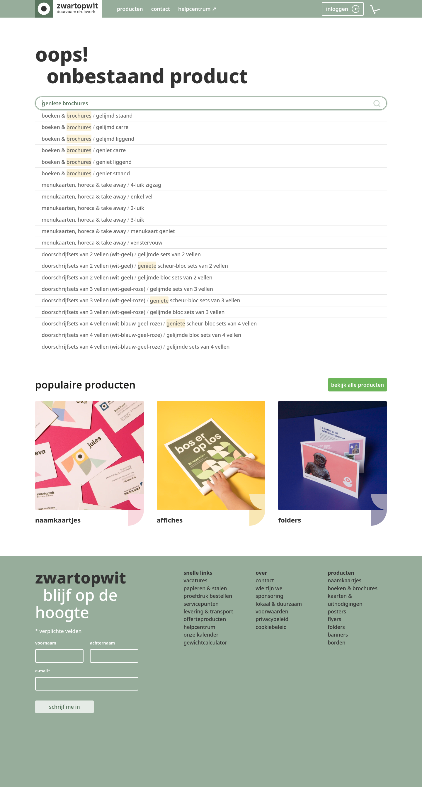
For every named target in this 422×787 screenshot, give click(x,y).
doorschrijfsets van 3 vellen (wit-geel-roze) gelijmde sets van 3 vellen (127, 288)
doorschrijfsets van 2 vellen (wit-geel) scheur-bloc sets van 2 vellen (135, 266)
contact (160, 8)
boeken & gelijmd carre (85, 127)
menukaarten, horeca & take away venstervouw (102, 242)
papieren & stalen (205, 587)
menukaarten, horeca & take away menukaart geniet (108, 231)
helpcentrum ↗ (197, 8)
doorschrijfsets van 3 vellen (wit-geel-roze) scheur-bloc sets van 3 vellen (141, 300)
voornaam (45, 643)
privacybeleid (272, 619)
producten (130, 8)
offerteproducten (204, 619)
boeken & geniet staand (86, 173)
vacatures (195, 580)
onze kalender (200, 634)
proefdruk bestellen (207, 595)
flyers (334, 619)
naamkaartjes (344, 580)
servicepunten (201, 603)
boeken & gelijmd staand (87, 115)
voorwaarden (272, 611)
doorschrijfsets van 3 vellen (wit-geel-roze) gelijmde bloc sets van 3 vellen (133, 312)
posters (337, 611)
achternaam (102, 643)
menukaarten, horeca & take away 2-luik (93, 207)
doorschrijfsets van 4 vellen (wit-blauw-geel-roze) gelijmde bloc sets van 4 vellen (141, 334)
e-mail (42, 671)
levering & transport (208, 611)
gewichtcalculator (205, 642)
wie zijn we (269, 587)
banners (338, 634)
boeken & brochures (352, 587)
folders (336, 626)
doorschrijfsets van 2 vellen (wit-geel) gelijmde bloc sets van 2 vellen (127, 277)
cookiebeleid (271, 626)
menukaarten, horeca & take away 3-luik (93, 219)
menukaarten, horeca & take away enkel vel (97, 196)
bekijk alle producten (357, 384)
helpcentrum (199, 626)
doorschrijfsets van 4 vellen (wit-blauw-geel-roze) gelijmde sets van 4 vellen (136, 346)
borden (337, 642)
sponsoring (269, 595)
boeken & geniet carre (84, 150)
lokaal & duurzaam (279, 603)
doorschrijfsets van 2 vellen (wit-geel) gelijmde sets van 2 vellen (121, 254)
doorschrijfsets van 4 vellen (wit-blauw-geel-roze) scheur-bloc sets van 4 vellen (149, 323)
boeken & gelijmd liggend (88, 139)
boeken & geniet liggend (87, 162)
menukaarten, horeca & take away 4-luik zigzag (101, 184)
